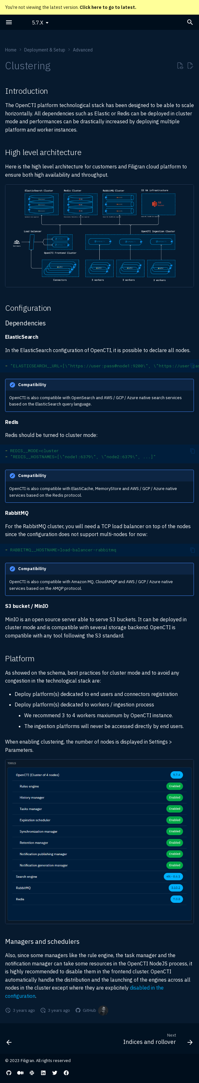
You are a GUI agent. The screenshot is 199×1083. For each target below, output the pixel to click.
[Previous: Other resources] (9, 1040)
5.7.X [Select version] (37, 22)
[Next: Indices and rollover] (157, 1040)
